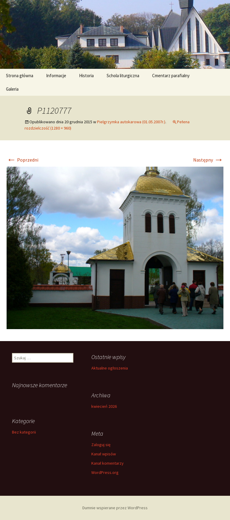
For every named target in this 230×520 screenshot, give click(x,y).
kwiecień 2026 (104, 406)
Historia (86, 75)
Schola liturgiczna (123, 75)
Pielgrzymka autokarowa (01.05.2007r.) (131, 121)
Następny (208, 160)
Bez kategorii (24, 432)
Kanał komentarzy (107, 463)
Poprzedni (22, 160)
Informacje (56, 75)
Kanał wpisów (103, 454)
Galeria (12, 89)
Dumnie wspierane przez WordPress (115, 507)
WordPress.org (105, 472)
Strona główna (19, 75)
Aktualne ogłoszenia (109, 368)
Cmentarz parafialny (171, 75)
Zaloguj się (101, 444)
